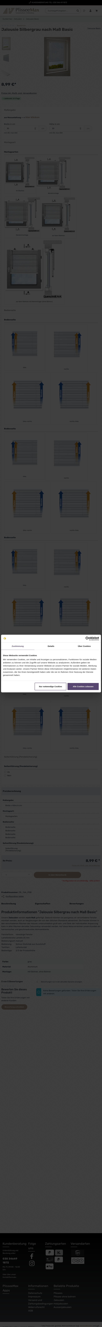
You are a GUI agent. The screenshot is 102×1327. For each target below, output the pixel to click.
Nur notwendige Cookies (50, 686)
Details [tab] (51, 646)
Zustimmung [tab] (18, 646)
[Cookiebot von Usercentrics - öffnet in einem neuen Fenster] (87, 638)
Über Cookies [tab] (84, 646)
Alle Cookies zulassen (83, 686)
